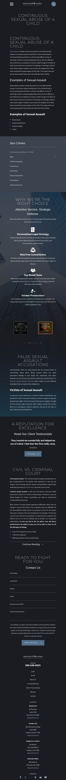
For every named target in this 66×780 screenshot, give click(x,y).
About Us (33, 680)
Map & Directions (33, 718)
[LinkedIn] (30, 778)
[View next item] (41, 343)
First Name (13, 573)
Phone (12, 589)
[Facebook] (20, 778)
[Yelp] (35, 778)
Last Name (13, 581)
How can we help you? (17, 612)
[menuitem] (33, 152)
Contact (33, 697)
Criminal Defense (33, 684)
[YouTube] (45, 778)
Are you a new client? (17, 604)
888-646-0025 (33, 665)
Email (12, 597)
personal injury (29, 487)
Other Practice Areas (33, 688)
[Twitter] (25, 778)
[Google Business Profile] (40, 778)
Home (33, 676)
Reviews (33, 692)
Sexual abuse (14, 51)
